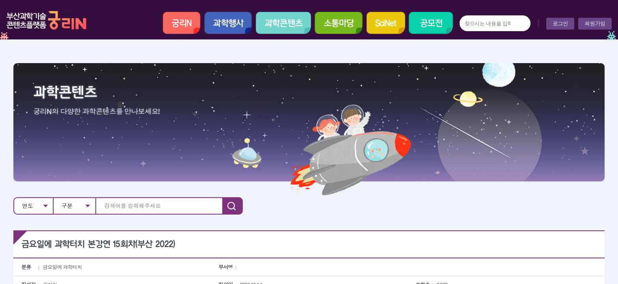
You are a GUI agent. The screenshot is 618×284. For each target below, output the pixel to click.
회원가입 (594, 23)
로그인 (560, 23)
